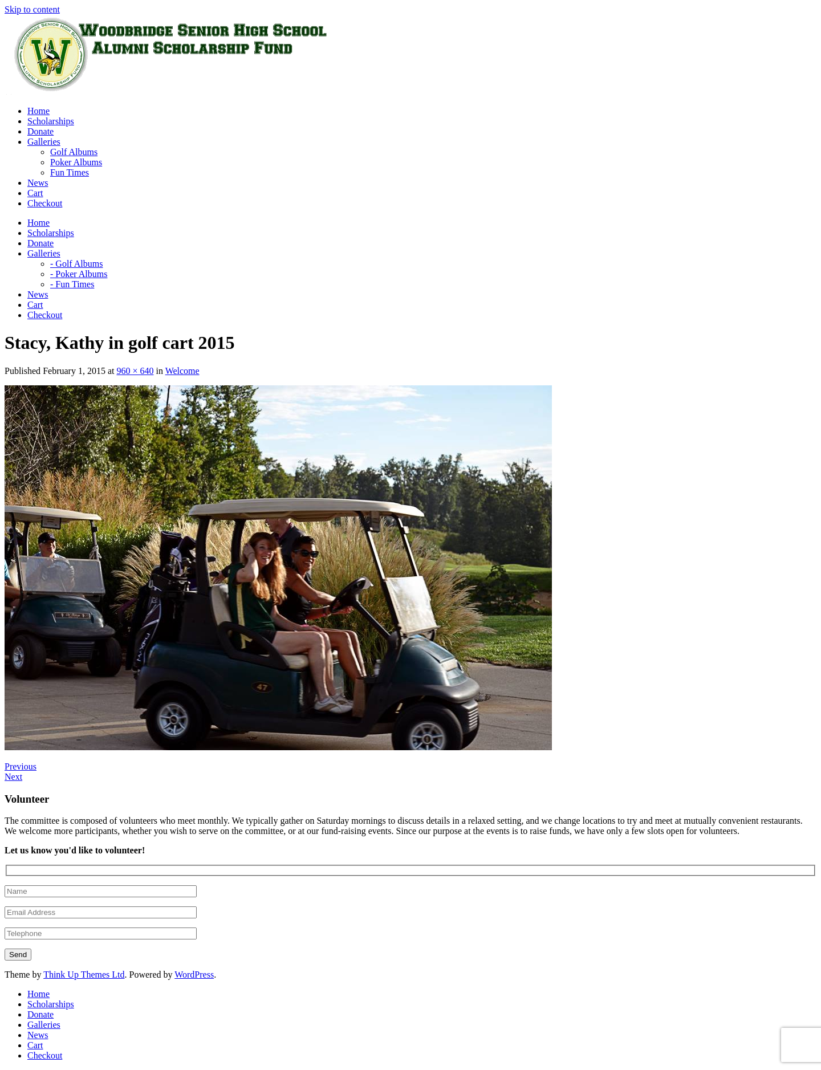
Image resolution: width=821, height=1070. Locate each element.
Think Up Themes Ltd (83, 974)
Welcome (182, 371)
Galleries (43, 1025)
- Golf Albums (76, 263)
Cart (35, 1045)
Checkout (44, 1055)
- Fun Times (72, 284)
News (37, 1035)
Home (38, 994)
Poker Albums (76, 162)
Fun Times (69, 172)
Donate (40, 1014)
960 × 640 (134, 371)
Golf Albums (73, 152)
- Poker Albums (78, 274)
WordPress (194, 974)
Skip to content (32, 9)
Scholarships (50, 1004)
